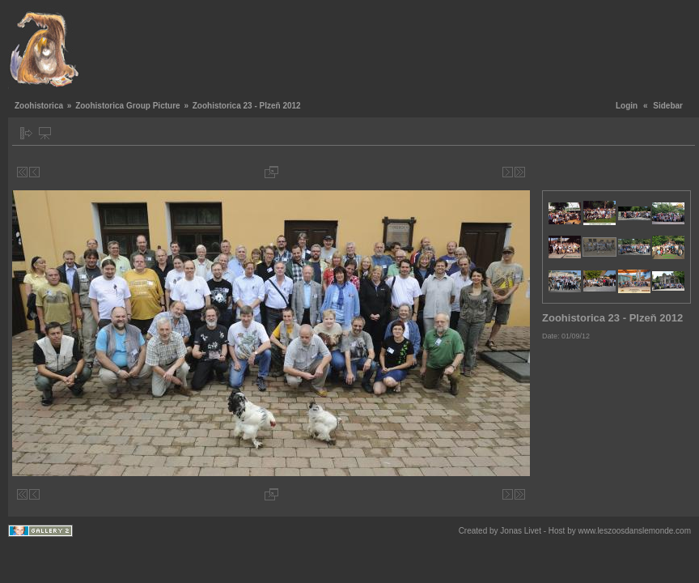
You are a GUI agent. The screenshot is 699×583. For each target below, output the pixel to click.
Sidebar (668, 105)
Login (627, 105)
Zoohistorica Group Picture (127, 105)
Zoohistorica (39, 105)
